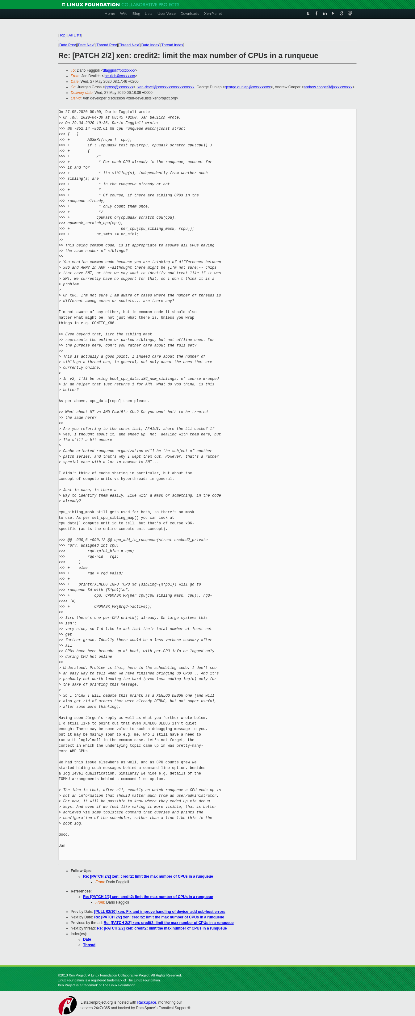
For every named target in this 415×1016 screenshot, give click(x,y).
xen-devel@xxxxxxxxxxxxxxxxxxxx (165, 87)
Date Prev (67, 45)
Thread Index (172, 45)
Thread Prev (106, 45)
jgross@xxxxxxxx (119, 87)
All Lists (75, 35)
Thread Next (129, 45)
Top (62, 35)
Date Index (150, 45)
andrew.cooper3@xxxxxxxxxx (328, 87)
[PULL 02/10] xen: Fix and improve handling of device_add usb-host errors (159, 911)
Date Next (86, 45)
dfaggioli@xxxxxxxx (119, 70)
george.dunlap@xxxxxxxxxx (248, 87)
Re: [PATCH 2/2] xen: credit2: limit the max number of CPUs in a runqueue (148, 876)
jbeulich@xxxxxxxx (119, 76)
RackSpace (146, 1002)
